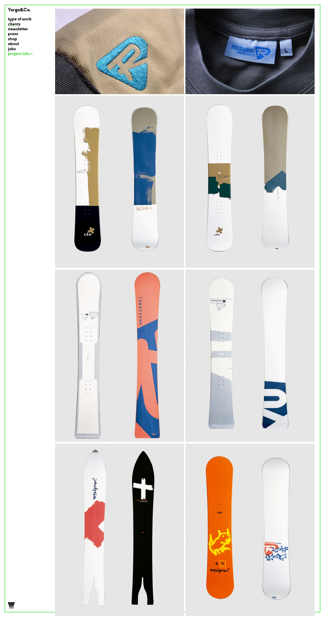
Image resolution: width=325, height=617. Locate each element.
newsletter (18, 29)
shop (12, 39)
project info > (20, 54)
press (13, 34)
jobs (12, 49)
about (13, 44)
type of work (20, 19)
